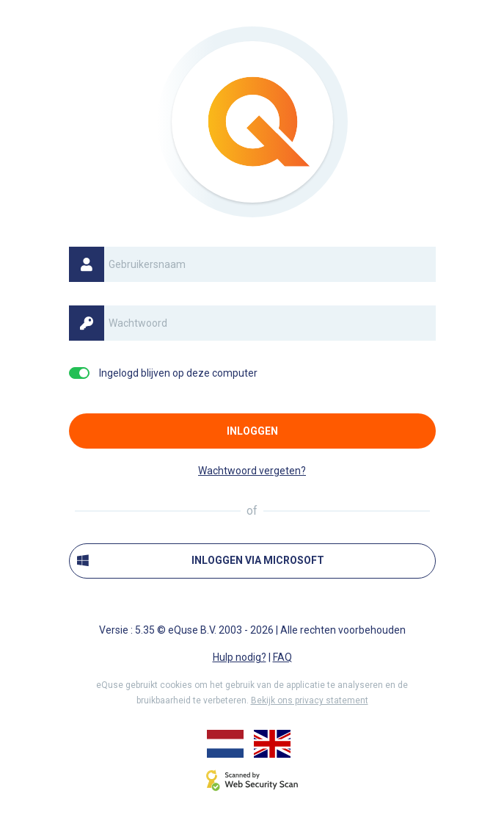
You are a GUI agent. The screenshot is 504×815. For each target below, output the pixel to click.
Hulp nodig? (239, 657)
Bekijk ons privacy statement (309, 700)
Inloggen (252, 431)
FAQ (282, 657)
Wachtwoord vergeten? (252, 471)
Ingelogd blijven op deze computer (178, 373)
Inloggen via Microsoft (201, 560)
